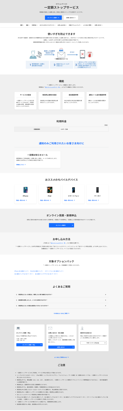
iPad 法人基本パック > (36, 272)
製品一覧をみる (20, 201)
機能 (26, 25)
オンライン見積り (52, 18)
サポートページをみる (93, 343)
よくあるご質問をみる (60, 358)
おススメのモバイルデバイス (47, 25)
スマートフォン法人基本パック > (54, 272)
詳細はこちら (20, 165)
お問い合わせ (70, 18)
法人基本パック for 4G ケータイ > (23, 274)
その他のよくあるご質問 (60, 314)
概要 (20, 25)
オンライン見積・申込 (29, 345)
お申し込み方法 (62, 25)
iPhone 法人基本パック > (21, 272)
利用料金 (33, 25)
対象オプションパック (74, 25)
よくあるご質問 (88, 25)
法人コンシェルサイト (51, 88)
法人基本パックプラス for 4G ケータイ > (46, 274)
